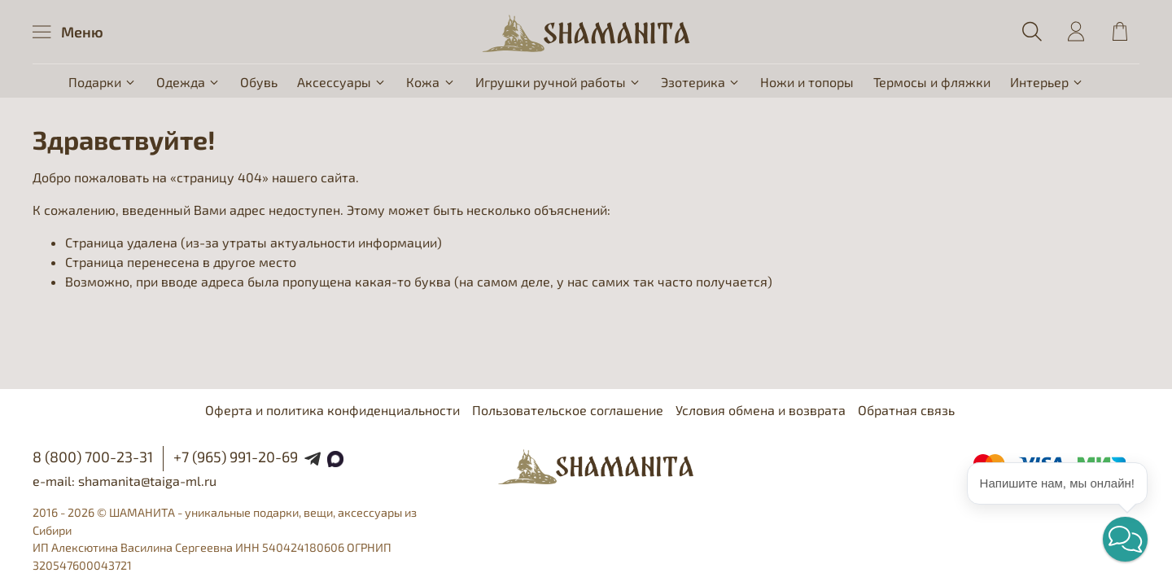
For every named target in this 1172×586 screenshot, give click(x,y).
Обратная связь (906, 410)
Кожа (430, 82)
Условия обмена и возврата (761, 410)
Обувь (259, 82)
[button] (1125, 539)
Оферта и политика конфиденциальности (332, 410)
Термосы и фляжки (932, 82)
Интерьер (1047, 82)
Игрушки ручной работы (558, 82)
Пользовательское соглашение (567, 410)
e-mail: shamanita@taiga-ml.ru (124, 480)
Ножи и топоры (807, 82)
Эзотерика (701, 82)
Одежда (188, 82)
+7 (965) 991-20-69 (235, 457)
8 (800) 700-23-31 (93, 457)
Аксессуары (342, 82)
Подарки (102, 82)
